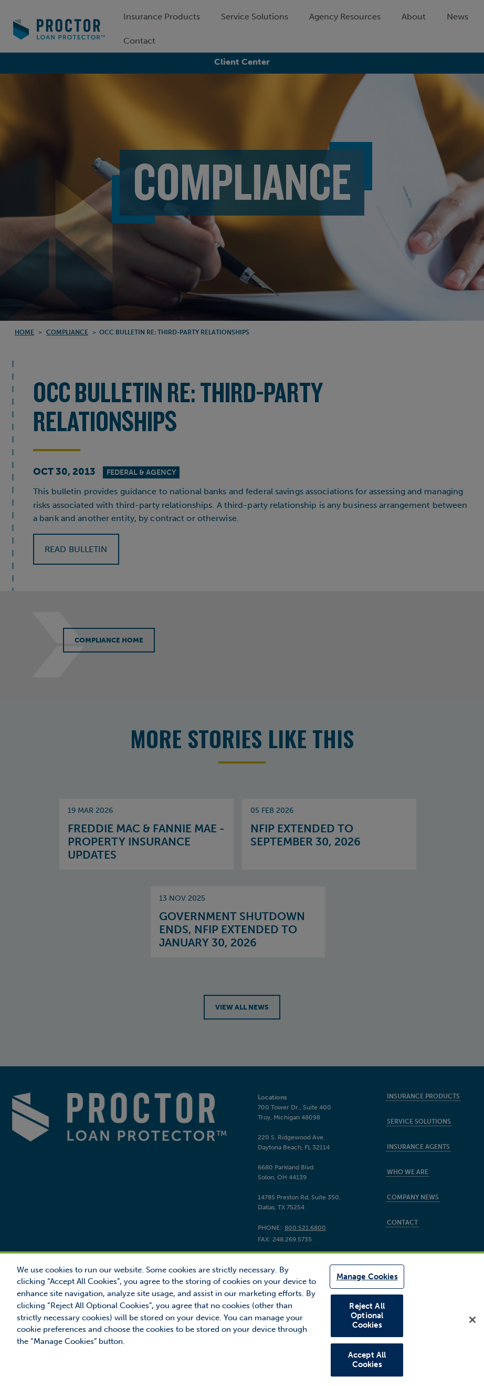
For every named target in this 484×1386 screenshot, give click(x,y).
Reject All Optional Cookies (367, 1316)
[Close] (472, 1320)
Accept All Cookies (367, 1359)
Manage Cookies (367, 1278)
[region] (242, 1319)
